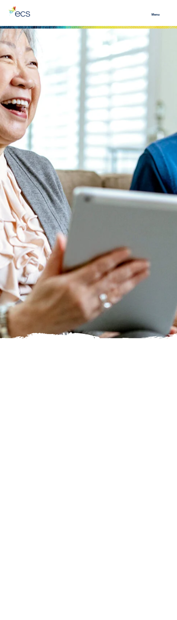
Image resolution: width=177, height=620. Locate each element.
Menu (155, 14)
